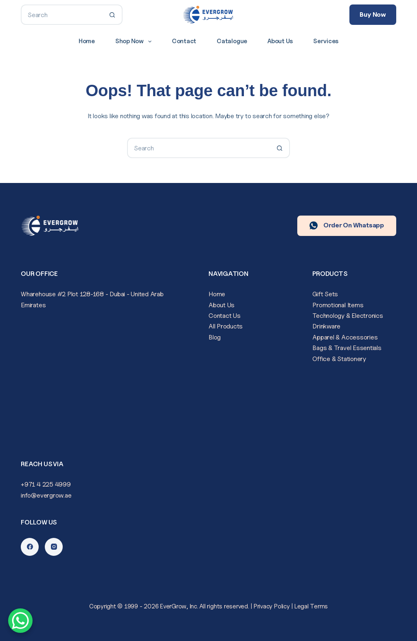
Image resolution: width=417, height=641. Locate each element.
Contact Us (224, 315)
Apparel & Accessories (344, 337)
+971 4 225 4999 (45, 484)
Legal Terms (311, 606)
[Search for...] (61, 14)
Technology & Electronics (347, 315)
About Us (280, 41)
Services (325, 41)
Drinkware (326, 326)
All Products (225, 326)
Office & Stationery (339, 359)
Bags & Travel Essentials (346, 348)
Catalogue (232, 41)
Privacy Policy (272, 606)
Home (87, 41)
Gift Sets (325, 294)
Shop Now (135, 41)
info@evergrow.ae (46, 495)
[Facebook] (30, 547)
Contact (184, 41)
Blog (214, 337)
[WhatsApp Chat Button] (20, 620)
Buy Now (373, 14)
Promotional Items (337, 305)
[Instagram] (54, 547)
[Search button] (112, 14)
